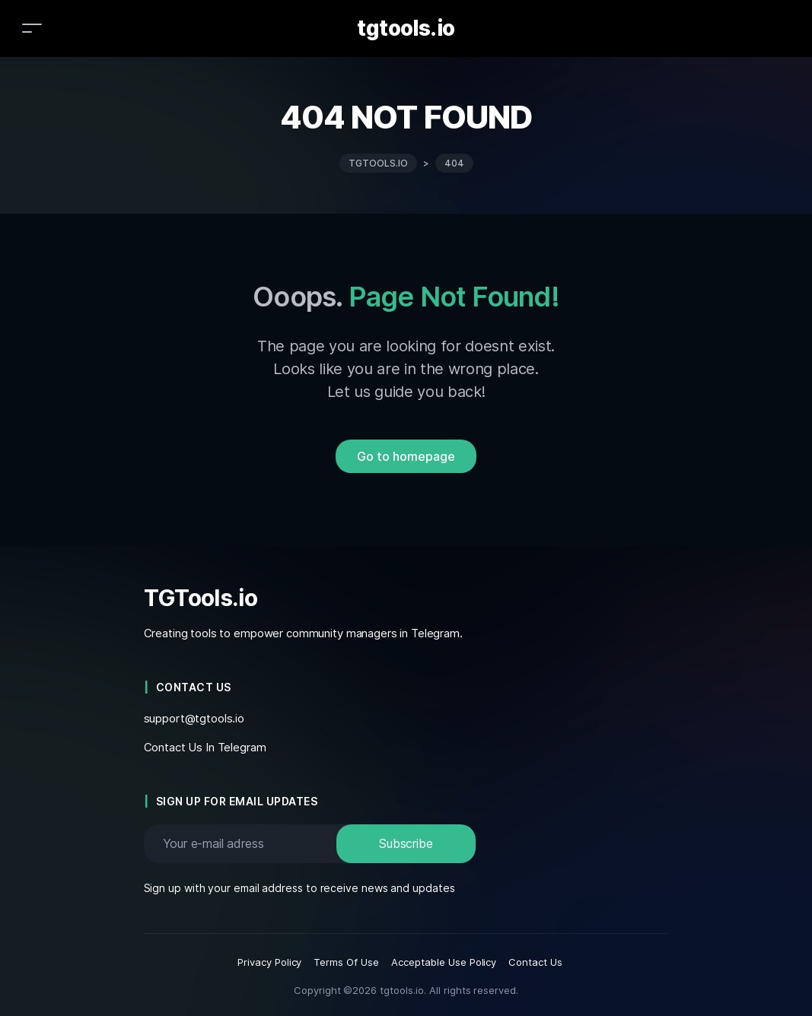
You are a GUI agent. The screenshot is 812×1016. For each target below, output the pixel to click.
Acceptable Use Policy (443, 962)
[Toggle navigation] (32, 27)
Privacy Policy (269, 962)
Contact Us (535, 962)
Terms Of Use (346, 962)
